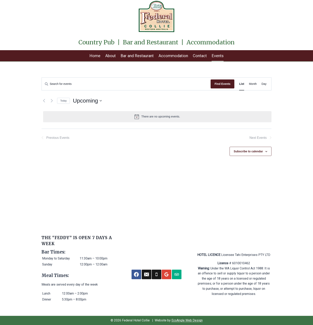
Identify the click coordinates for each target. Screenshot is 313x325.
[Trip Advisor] (176, 274)
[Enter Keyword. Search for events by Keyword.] (126, 84)
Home (94, 55)
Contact (200, 55)
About (110, 55)
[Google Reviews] (166, 274)
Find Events (222, 83)
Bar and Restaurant (137, 55)
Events (218, 55)
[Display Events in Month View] (253, 84)
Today (63, 100)
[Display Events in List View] (241, 84)
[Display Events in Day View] (263, 84)
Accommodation (173, 55)
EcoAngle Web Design (187, 320)
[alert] (157, 116)
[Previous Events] (44, 100)
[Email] (146, 274)
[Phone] (156, 274)
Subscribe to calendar (248, 151)
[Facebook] (136, 274)
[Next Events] (51, 100)
